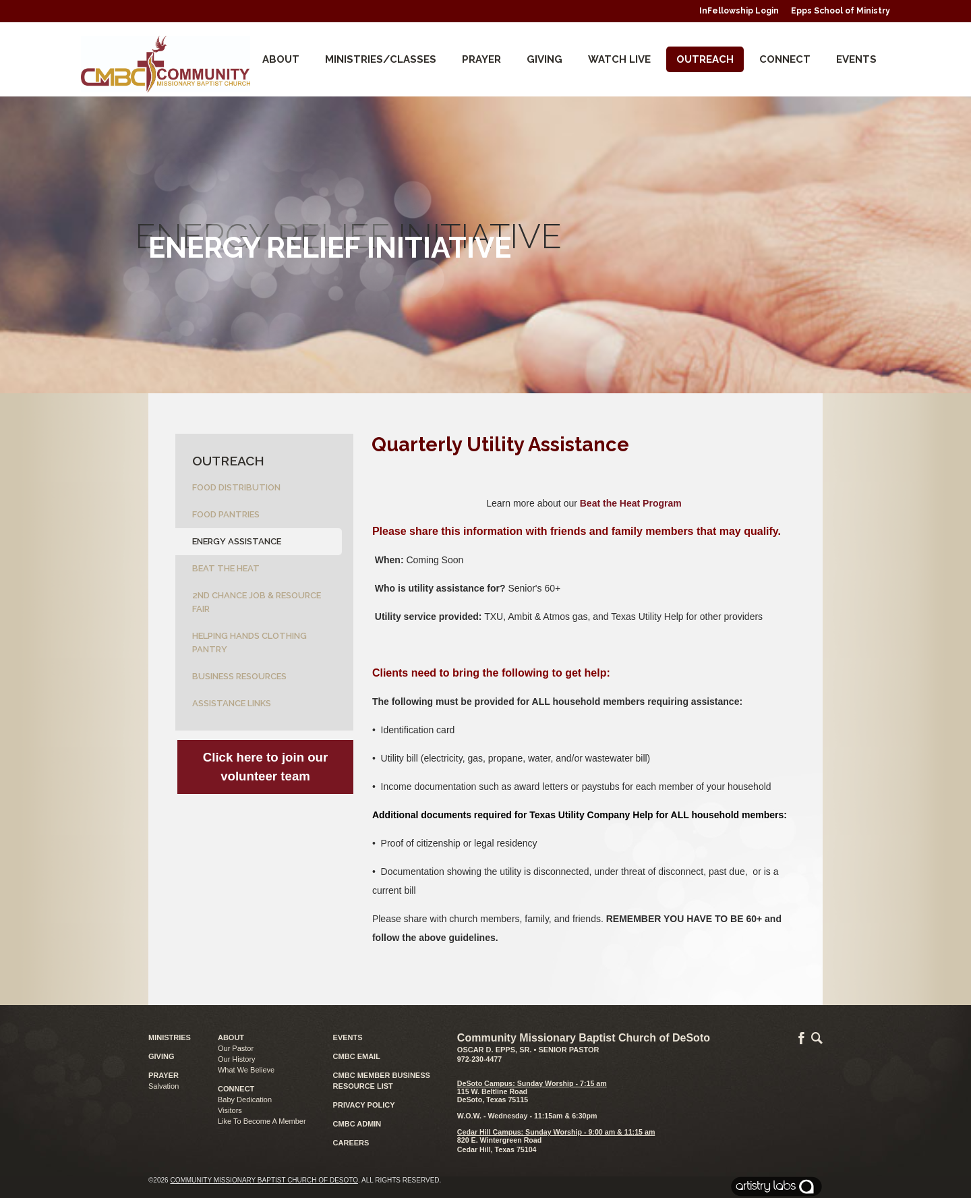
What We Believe (246, 1070)
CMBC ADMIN (357, 1124)
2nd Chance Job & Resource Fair (256, 602)
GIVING (161, 1056)
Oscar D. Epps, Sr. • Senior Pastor (528, 1050)
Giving (544, 59)
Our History (237, 1059)
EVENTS (348, 1037)
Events (856, 59)
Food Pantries (226, 514)
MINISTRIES (169, 1037)
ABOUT (231, 1037)
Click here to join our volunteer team (265, 766)
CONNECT (785, 59)
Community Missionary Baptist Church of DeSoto (264, 1180)
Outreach (705, 59)
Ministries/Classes (380, 59)
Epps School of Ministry (840, 11)
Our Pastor (236, 1048)
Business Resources (239, 676)
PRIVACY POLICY (364, 1105)
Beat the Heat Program (631, 503)
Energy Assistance (236, 541)
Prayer (481, 59)
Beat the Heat (226, 568)
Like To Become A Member (262, 1121)
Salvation (163, 1086)
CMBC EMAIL (356, 1056)
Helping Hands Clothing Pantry (249, 642)
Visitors (230, 1110)
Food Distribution (236, 487)
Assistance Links (231, 703)
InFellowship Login (739, 11)
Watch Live (619, 59)
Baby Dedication (245, 1099)
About (280, 59)
